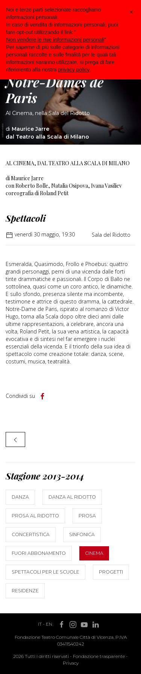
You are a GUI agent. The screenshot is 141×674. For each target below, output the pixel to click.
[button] (131, 12)
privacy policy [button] (74, 70)
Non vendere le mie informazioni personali (55, 40)
